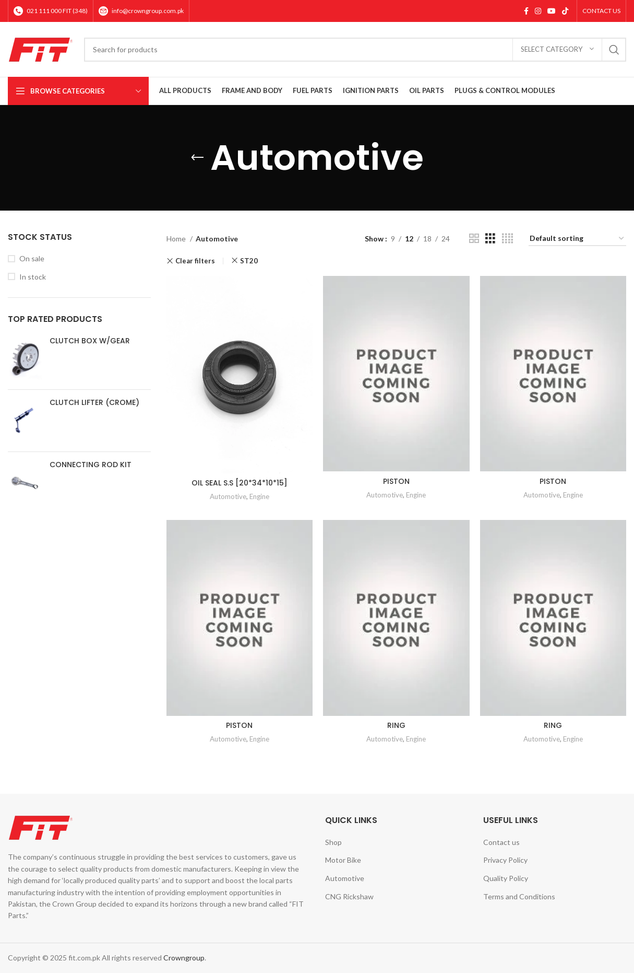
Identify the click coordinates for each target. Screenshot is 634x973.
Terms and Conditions (519, 896)
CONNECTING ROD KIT (90, 465)
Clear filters (195, 261)
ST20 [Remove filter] (249, 261)
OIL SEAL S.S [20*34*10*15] (240, 483)
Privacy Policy (505, 859)
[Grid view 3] (490, 238)
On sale (31, 258)
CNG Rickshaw (349, 896)
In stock (32, 276)
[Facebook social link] (526, 11)
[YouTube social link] (551, 11)
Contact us (501, 842)
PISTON (396, 481)
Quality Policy (505, 878)
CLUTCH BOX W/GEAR (90, 341)
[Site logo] (41, 48)
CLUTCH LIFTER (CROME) (94, 403)
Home (176, 238)
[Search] (355, 50)
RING (396, 725)
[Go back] (197, 157)
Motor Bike (343, 859)
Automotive (228, 496)
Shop (333, 842)
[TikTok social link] (565, 11)
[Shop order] (577, 239)
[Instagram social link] (538, 11)
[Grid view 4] (507, 238)
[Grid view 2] (474, 238)
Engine (259, 496)
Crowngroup (184, 957)
